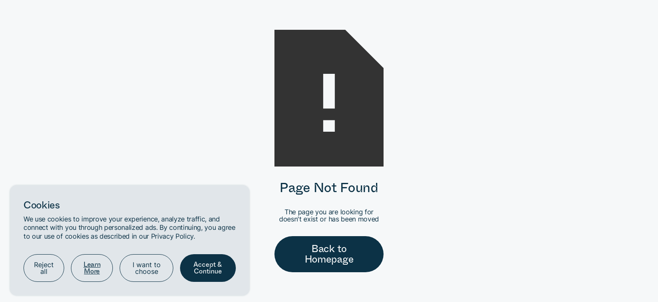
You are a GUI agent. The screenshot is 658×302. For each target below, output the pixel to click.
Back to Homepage (329, 254)
